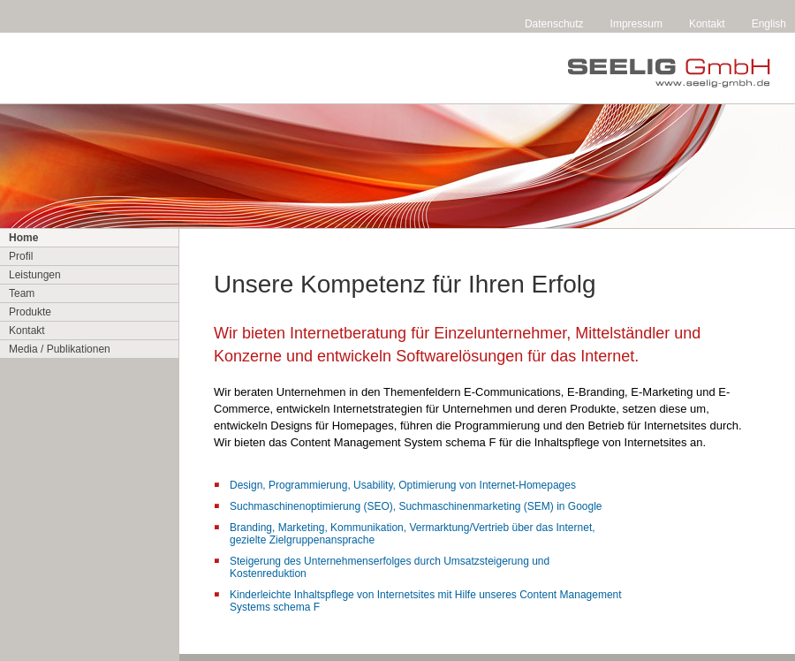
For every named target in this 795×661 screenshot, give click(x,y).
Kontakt (707, 24)
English (769, 24)
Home (23, 238)
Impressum (636, 24)
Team (21, 293)
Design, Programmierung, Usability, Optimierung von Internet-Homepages (403, 485)
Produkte (30, 312)
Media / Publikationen (59, 349)
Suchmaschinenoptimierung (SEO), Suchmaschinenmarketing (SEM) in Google (416, 506)
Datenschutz (554, 24)
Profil (21, 256)
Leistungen (35, 275)
